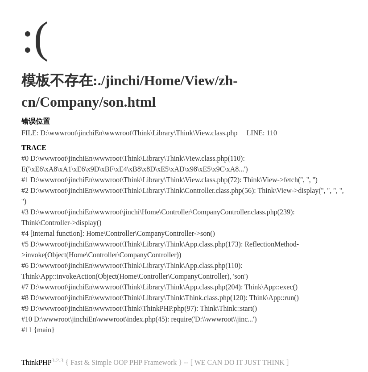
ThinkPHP (36, 362)
